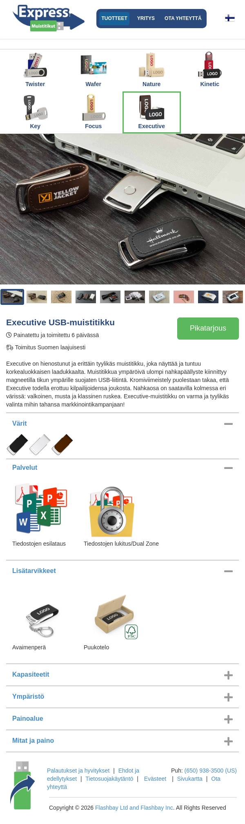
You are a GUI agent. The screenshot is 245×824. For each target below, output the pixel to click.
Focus (93, 111)
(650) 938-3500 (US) (211, 770)
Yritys (146, 18)
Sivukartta (190, 778)
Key (35, 111)
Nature (151, 69)
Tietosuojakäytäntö (109, 778)
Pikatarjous (208, 328)
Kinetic (210, 69)
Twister (35, 69)
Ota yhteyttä (183, 18)
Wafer (93, 69)
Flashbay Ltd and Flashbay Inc (134, 807)
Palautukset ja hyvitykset (78, 770)
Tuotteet (114, 18)
